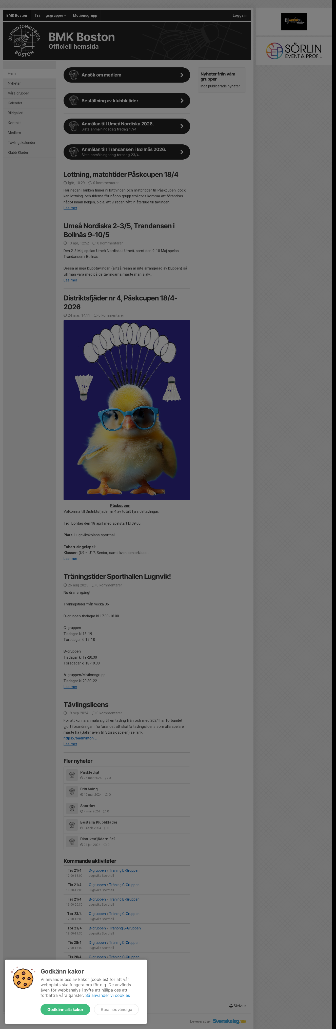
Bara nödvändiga (116, 1009)
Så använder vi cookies (107, 995)
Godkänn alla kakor (65, 1009)
